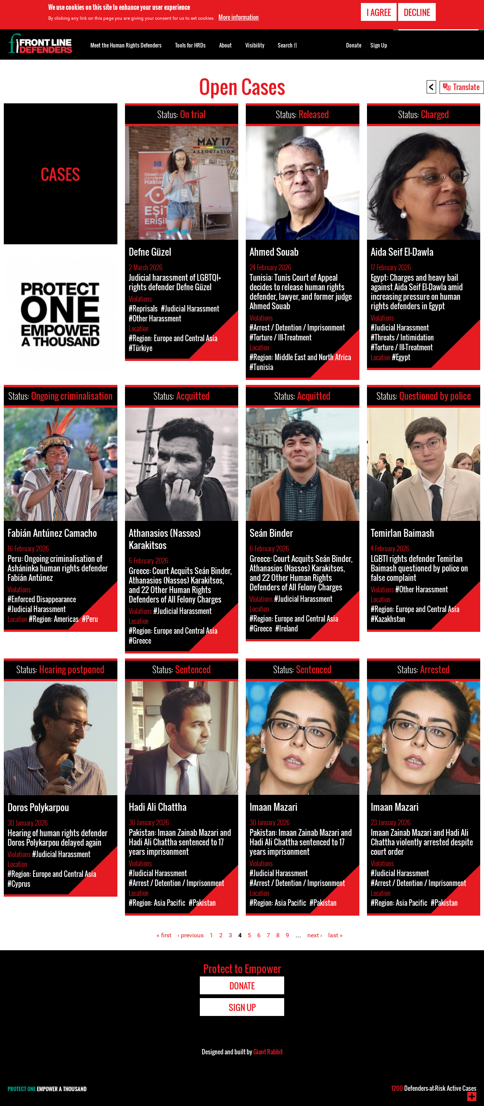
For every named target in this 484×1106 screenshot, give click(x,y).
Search (287, 44)
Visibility (254, 45)
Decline (417, 12)
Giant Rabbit (268, 1051)
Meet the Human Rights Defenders (125, 45)
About (225, 45)
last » (335, 935)
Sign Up (378, 45)
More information (238, 16)
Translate (466, 86)
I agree (379, 12)
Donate (353, 45)
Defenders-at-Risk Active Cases (433, 1088)
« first (164, 935)
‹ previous (190, 935)
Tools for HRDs (190, 45)
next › (314, 935)
